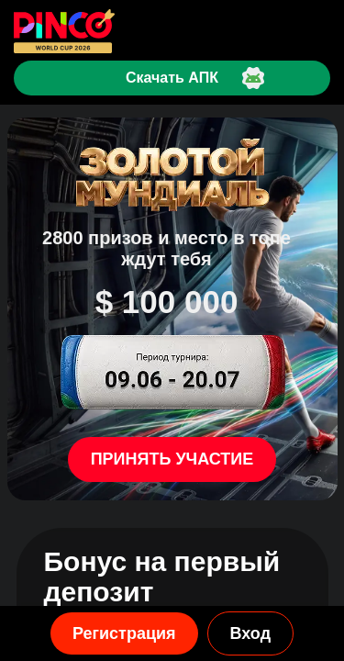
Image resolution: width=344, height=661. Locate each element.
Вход (251, 633)
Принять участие (172, 459)
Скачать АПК (172, 77)
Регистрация (124, 633)
